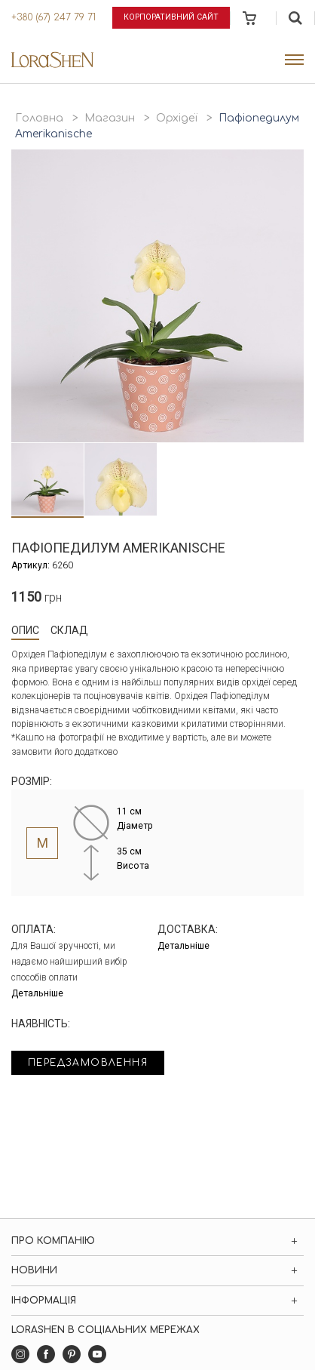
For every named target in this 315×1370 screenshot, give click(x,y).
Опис (25, 630)
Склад (69, 630)
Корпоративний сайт (171, 17)
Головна (39, 118)
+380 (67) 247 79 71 (53, 17)
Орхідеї (176, 118)
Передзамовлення (88, 1063)
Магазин (109, 118)
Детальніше (37, 993)
